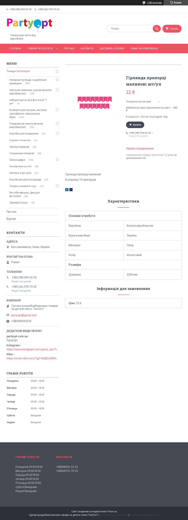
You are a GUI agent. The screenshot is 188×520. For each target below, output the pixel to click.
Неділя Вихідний (26, 491)
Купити (137, 124)
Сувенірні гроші (18, 202)
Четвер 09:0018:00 (27, 479)
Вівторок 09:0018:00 (28, 470)
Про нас (69, 48)
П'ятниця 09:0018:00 (28, 483)
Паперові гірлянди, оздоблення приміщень (27, 81)
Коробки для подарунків (23, 133)
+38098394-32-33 (67, 466)
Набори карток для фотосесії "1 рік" (28, 102)
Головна (15, 48)
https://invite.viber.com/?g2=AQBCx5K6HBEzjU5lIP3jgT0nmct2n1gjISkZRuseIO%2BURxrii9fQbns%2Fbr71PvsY (33, 358)
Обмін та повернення (144, 48)
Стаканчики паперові (21, 153)
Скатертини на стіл (20, 166)
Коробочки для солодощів (25, 179)
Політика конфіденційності (144, 515)
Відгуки (11, 218)
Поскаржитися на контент (114, 515)
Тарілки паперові (19, 146)
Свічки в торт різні (20, 172)
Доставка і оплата (112, 48)
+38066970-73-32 (67, 470)
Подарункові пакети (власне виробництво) (26, 125)
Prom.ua (112, 511)
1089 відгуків (154, 2)
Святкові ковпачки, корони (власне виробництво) (30, 92)
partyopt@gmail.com (24, 315)
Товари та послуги (40, 48)
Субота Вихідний (26, 487)
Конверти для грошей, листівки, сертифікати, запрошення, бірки (28, 113)
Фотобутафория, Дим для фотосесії (24, 194)
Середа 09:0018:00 (27, 474)
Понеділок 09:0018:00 (29, 466)
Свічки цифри (17, 159)
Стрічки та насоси (20, 140)
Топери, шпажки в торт (22, 186)
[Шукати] (157, 28)
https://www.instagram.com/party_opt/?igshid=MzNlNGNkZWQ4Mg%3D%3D (33, 349)
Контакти (87, 48)
